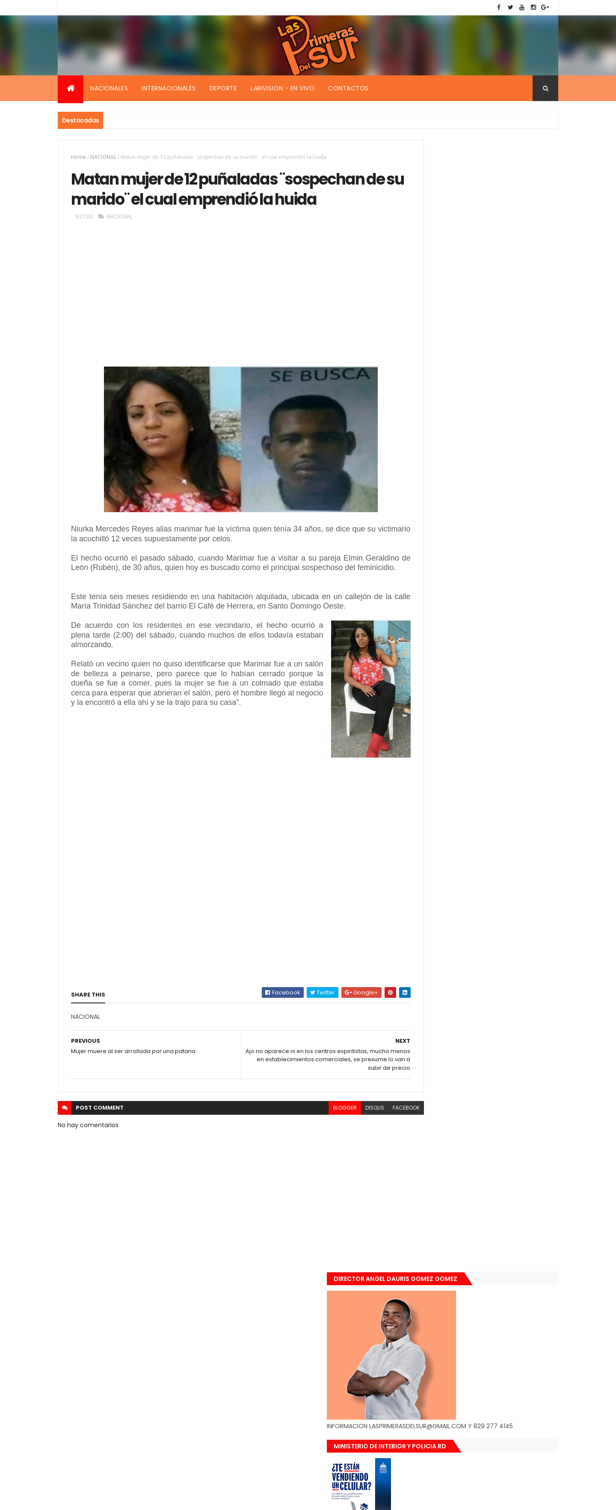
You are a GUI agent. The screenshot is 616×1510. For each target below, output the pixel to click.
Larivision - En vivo (282, 88)
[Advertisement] (222, 325)
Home (78, 157)
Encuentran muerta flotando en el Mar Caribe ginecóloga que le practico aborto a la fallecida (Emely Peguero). (497, 757)
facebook (368, 1155)
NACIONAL (103, 157)
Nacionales (109, 88)
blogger (307, 1155)
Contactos (348, 88)
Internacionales (169, 88)
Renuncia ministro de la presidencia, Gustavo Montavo (494, 854)
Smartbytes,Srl (122, 1498)
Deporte (223, 88)
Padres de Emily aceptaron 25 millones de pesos (497, 899)
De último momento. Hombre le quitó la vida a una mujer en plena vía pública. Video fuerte (498, 811)
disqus (337, 1155)
